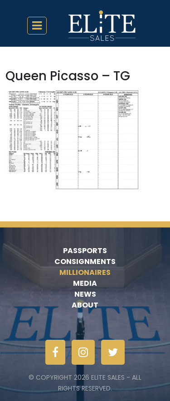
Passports (85, 250)
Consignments (85, 261)
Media (85, 283)
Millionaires (85, 272)
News (85, 294)
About (85, 305)
